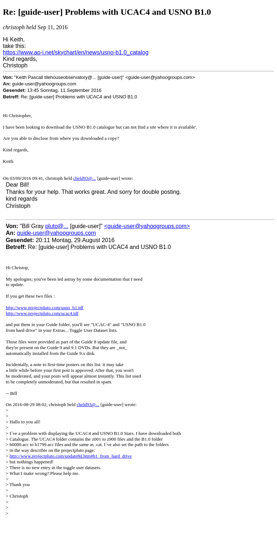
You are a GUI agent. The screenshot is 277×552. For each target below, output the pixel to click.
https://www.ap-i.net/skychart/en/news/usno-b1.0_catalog (76, 52)
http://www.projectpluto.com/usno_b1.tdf (44, 307)
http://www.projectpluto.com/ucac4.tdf (42, 313)
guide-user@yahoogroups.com (56, 233)
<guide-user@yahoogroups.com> (147, 226)
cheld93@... (84, 178)
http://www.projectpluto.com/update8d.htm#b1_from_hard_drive (71, 456)
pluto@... (56, 226)
